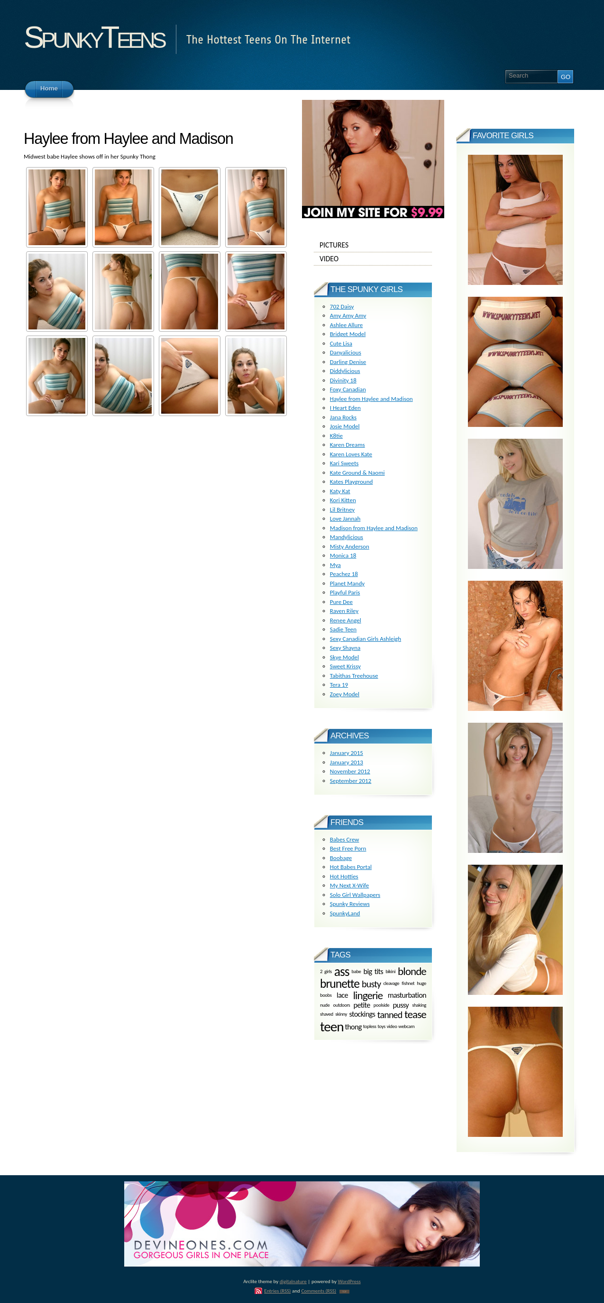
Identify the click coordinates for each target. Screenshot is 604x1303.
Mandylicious (346, 537)
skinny (341, 1014)
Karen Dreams (347, 444)
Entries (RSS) (277, 1290)
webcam (406, 1027)
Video (373, 259)
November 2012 (350, 771)
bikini (390, 971)
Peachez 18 (344, 573)
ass (341, 971)
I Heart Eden (345, 407)
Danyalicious (345, 352)
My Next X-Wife (349, 885)
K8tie (336, 435)
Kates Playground (351, 481)
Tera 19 (339, 684)
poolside (381, 1005)
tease (415, 1014)
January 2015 (346, 752)
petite (362, 1005)
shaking (419, 1005)
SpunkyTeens (94, 37)
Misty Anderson (349, 546)
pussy (401, 1005)
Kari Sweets (344, 463)
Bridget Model (348, 333)
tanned (390, 1014)
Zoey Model (344, 694)
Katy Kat (340, 491)
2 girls (326, 971)
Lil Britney (342, 509)
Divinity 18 (343, 380)
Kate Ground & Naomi (357, 472)
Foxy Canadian (348, 389)
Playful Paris (345, 592)
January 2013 (346, 762)
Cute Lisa (341, 343)
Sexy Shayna (345, 647)
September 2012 (350, 780)
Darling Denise (348, 361)
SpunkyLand (345, 913)
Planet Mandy (347, 583)
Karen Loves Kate (351, 454)
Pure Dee (341, 601)
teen (331, 1026)
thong (353, 1026)
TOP (344, 1291)
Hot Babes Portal (351, 866)
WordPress (349, 1281)
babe (356, 971)
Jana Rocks (343, 417)
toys (381, 1027)
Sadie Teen (343, 629)
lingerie (368, 995)
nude (324, 1005)
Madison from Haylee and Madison (374, 528)
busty (371, 984)
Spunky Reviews (350, 903)
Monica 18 (343, 555)
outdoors (341, 1005)
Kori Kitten (343, 500)
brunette (339, 983)
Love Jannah (345, 518)
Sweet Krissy (345, 666)
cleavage (391, 984)
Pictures (373, 245)
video (392, 1027)
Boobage (341, 857)
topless (369, 1027)
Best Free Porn (348, 848)
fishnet (408, 984)
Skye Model (344, 657)
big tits (374, 970)
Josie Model (345, 426)
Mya (335, 564)
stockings (362, 1014)
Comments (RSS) (318, 1290)
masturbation (407, 995)
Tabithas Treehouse (354, 675)
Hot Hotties (344, 876)
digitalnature (293, 1281)
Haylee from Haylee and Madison (371, 398)
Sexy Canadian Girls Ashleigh (365, 638)
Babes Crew (344, 839)
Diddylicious (345, 370)
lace (342, 995)
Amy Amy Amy (348, 315)
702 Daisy (342, 306)
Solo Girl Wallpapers (355, 894)
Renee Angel (345, 620)
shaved (326, 1014)
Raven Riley (344, 610)
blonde (412, 971)
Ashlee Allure (346, 324)
